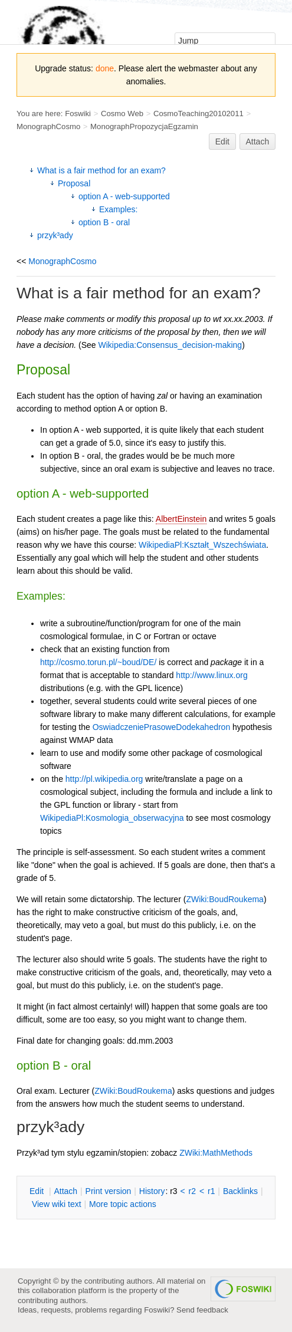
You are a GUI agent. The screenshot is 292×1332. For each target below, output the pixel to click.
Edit (222, 141)
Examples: (118, 209)
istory (152, 1191)
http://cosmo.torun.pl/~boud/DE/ (98, 662)
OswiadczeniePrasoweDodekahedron (161, 727)
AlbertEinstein (181, 519)
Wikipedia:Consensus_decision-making (170, 345)
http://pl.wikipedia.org (104, 779)
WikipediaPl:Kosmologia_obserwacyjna (112, 818)
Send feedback (202, 1309)
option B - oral (104, 222)
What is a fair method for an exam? (101, 170)
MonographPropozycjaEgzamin (144, 126)
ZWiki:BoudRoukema (225, 899)
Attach (258, 141)
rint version (109, 1191)
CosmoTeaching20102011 (198, 113)
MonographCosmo (48, 126)
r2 (192, 1191)
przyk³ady (55, 235)
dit (37, 1191)
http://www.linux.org (211, 675)
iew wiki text (56, 1204)
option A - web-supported (124, 196)
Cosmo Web (122, 113)
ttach (65, 1191)
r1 (211, 1191)
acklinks (240, 1191)
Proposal (74, 183)
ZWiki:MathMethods (215, 1152)
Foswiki (78, 113)
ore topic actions (122, 1204)
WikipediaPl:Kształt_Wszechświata (202, 545)
